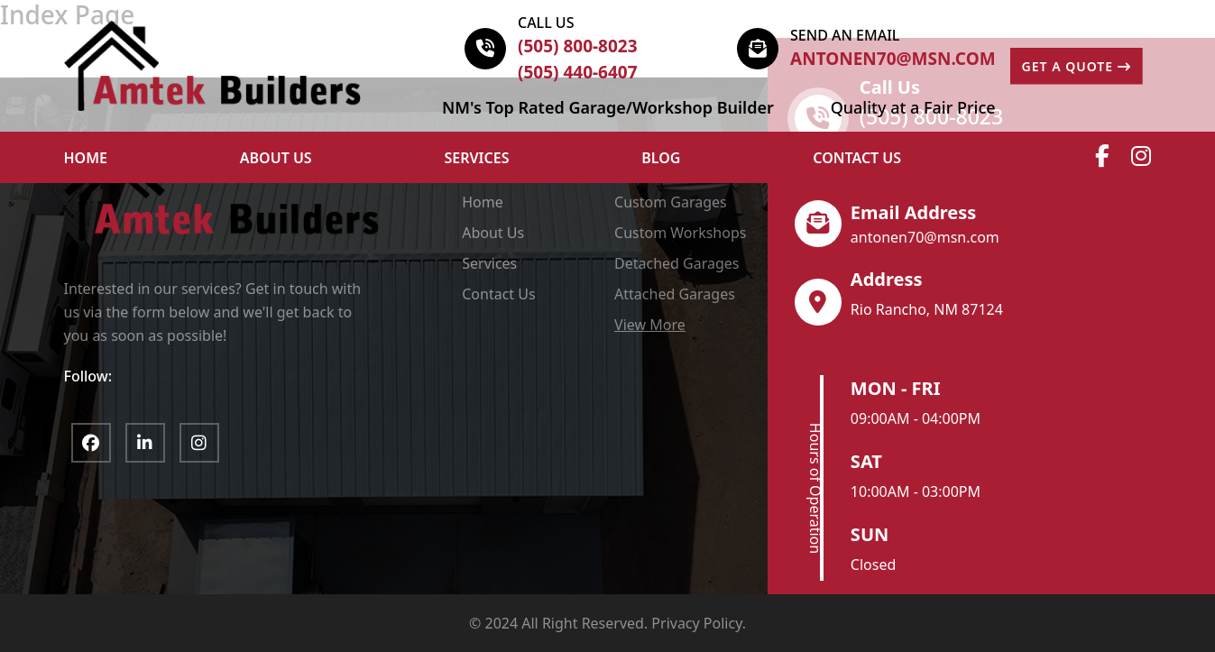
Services (477, 158)
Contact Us (857, 158)
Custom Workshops (680, 233)
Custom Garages (670, 202)
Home (482, 202)
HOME (85, 158)
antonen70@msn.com (893, 58)
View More (650, 325)
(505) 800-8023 (578, 46)
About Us (493, 233)
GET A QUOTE (1076, 66)
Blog (660, 158)
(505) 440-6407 (578, 72)
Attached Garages (674, 294)
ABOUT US (276, 158)
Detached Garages (676, 263)
